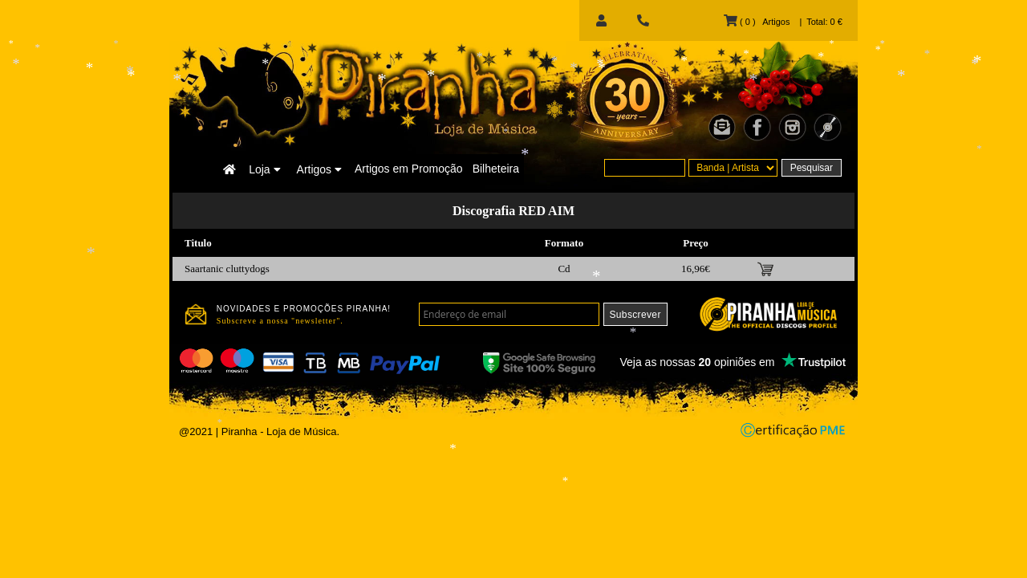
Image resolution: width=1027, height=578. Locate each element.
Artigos (319, 169)
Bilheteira (496, 168)
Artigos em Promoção (409, 168)
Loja (264, 169)
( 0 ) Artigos (757, 21)
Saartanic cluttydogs (227, 269)
